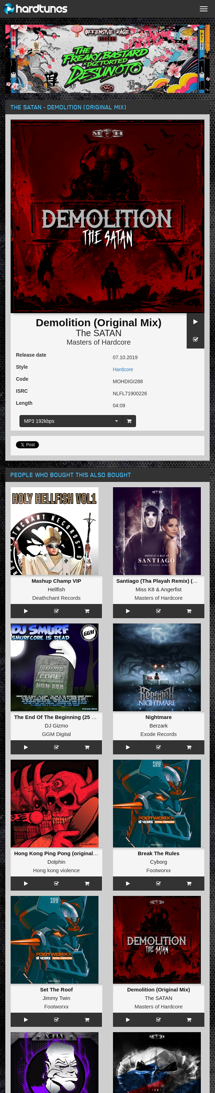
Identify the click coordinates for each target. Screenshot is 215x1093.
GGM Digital (56, 734)
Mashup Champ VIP (56, 581)
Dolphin (56, 862)
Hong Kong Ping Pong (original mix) (59, 853)
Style (22, 367)
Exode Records (158, 734)
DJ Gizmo (56, 726)
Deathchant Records (56, 598)
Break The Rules (159, 853)
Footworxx (158, 870)
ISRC (22, 391)
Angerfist (171, 589)
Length (24, 403)
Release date (31, 355)
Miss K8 (145, 589)
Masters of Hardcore (99, 342)
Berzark (158, 726)
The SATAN (99, 333)
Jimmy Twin (56, 998)
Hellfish (56, 589)
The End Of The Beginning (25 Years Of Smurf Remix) (81, 717)
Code (22, 379)
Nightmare (159, 717)
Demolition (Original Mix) (158, 989)
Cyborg (158, 862)
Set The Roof (56, 989)
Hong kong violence (56, 870)
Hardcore (123, 369)
